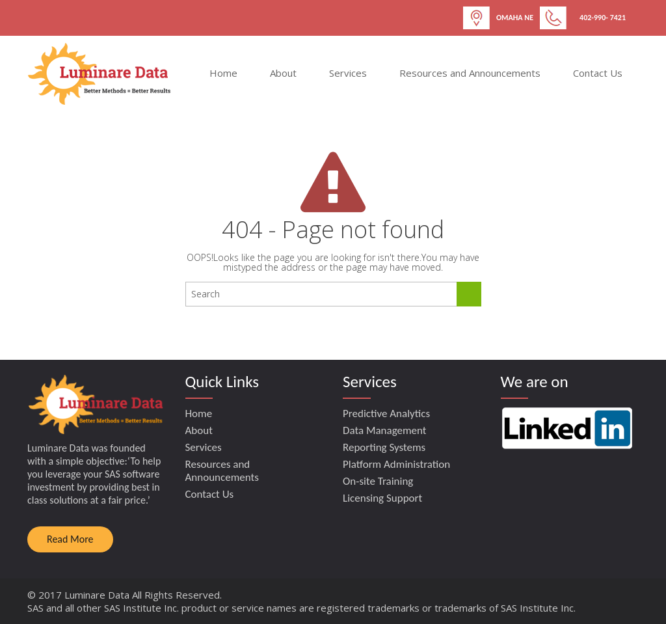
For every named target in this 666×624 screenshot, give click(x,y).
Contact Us (597, 72)
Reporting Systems (384, 447)
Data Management (385, 430)
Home (223, 72)
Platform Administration (396, 464)
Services (348, 72)
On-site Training (378, 481)
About (283, 72)
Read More (70, 539)
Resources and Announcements (469, 72)
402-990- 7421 (602, 17)
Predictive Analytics (386, 413)
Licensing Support (382, 498)
